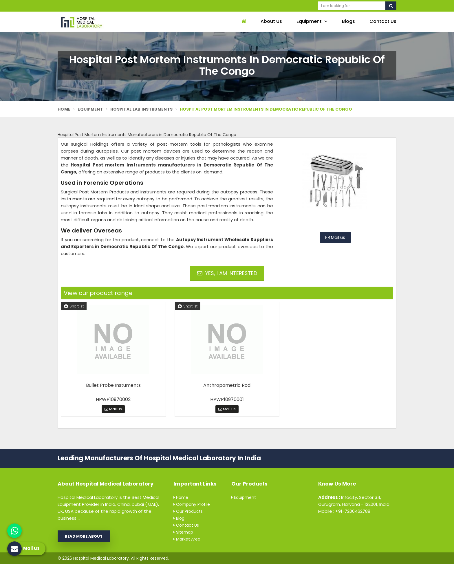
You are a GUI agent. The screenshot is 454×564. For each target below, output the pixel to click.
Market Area (186, 539)
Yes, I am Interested (227, 273)
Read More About (83, 536)
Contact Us (382, 21)
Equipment (311, 21)
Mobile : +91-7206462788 (344, 511)
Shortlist (74, 306)
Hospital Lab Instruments (141, 109)
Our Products (188, 511)
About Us (271, 21)
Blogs (348, 21)
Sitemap (183, 532)
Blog (178, 518)
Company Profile (191, 504)
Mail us (335, 237)
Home (64, 109)
